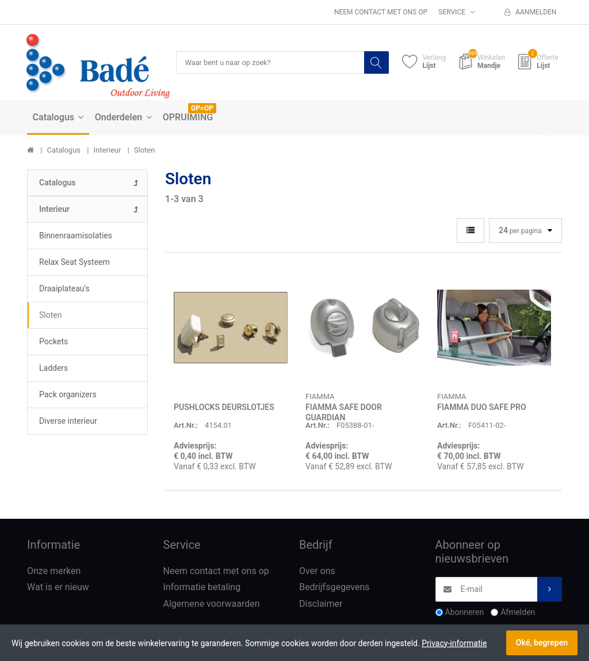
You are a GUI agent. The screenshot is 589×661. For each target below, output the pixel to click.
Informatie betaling (202, 587)
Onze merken (54, 571)
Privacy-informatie (454, 643)
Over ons (317, 571)
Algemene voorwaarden (211, 604)
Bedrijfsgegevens (334, 587)
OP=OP (202, 109)
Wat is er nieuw (58, 587)
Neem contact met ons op (380, 12)
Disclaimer (320, 604)
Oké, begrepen (542, 642)
